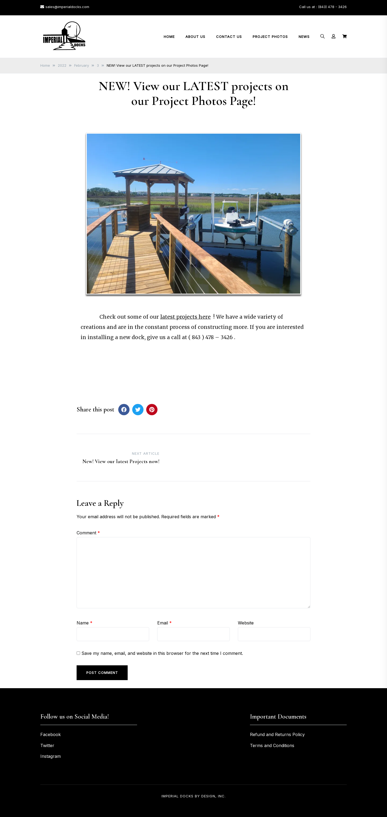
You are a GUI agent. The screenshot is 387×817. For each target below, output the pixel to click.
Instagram (50, 756)
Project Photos (270, 36)
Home (169, 36)
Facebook (50, 734)
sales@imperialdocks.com (64, 7)
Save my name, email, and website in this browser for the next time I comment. (162, 653)
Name (84, 623)
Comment (88, 532)
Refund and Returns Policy (277, 734)
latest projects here (185, 317)
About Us (195, 36)
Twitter (47, 745)
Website (246, 623)
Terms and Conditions (272, 745)
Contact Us (229, 36)
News (304, 36)
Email (164, 623)
